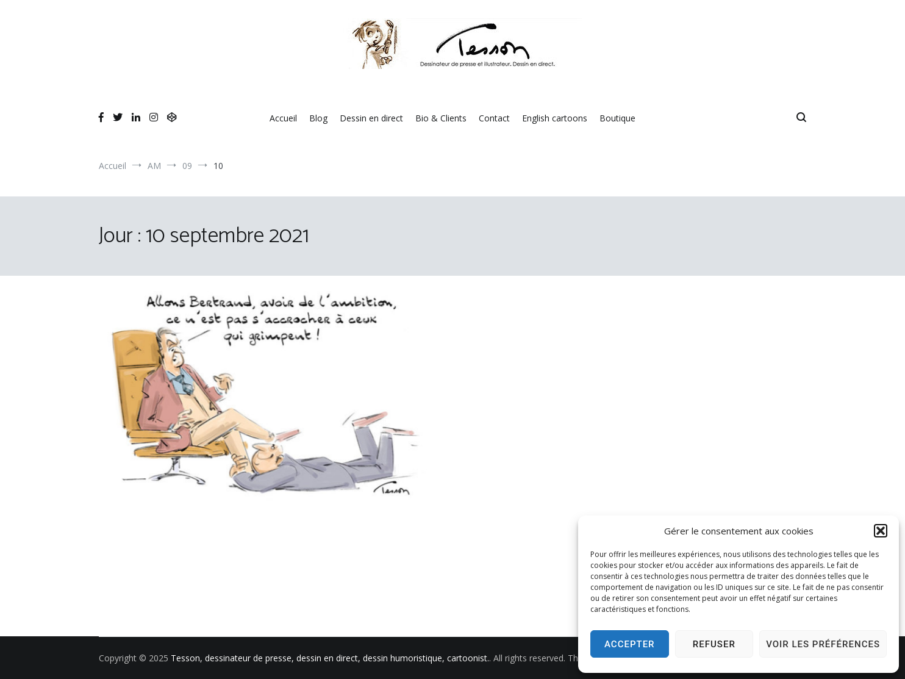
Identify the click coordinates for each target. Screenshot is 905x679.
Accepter (629, 644)
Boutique (617, 118)
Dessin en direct (371, 118)
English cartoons (554, 118)
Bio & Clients (441, 118)
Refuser (714, 644)
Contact (494, 118)
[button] (881, 531)
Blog (318, 118)
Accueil (283, 118)
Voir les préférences (823, 644)
